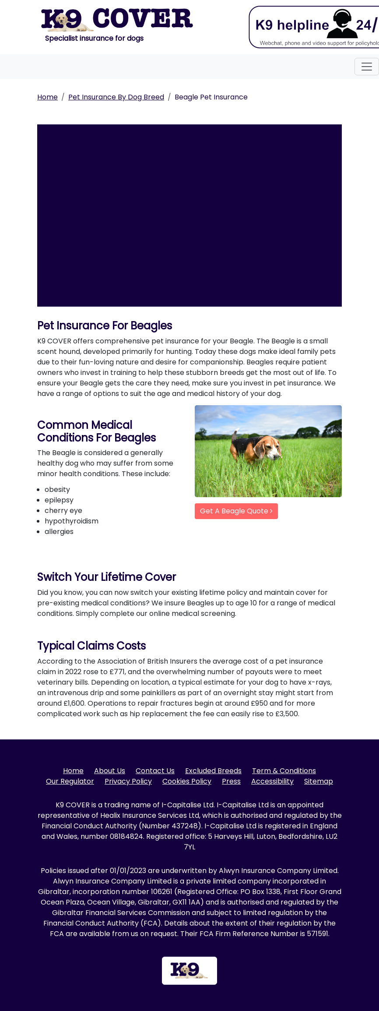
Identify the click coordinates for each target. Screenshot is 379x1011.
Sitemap (318, 781)
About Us (109, 771)
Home (47, 97)
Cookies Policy (186, 781)
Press (231, 781)
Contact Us (155, 771)
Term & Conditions (284, 771)
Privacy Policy (128, 781)
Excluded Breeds (213, 771)
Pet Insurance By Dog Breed (116, 97)
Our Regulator (70, 781)
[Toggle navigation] (366, 66)
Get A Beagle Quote (236, 511)
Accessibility (272, 781)
